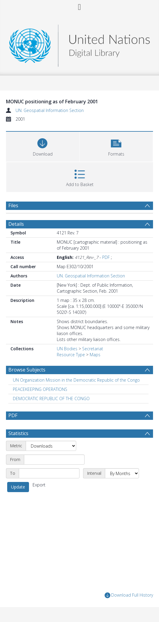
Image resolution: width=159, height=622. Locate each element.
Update (18, 487)
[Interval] (122, 473)
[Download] (42, 146)
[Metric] (51, 446)
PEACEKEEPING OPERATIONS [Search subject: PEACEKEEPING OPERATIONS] (40, 389)
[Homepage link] (79, 44)
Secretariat (92, 348)
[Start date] (54, 459)
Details (16, 224)
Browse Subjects (26, 369)
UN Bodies (67, 348)
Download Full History (129, 595)
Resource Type (71, 354)
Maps (95, 354)
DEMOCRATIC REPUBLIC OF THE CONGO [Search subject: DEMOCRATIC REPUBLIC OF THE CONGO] (51, 398)
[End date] (49, 473)
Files (13, 205)
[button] (116, 146)
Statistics (18, 433)
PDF (106, 257)
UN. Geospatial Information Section (50, 110)
